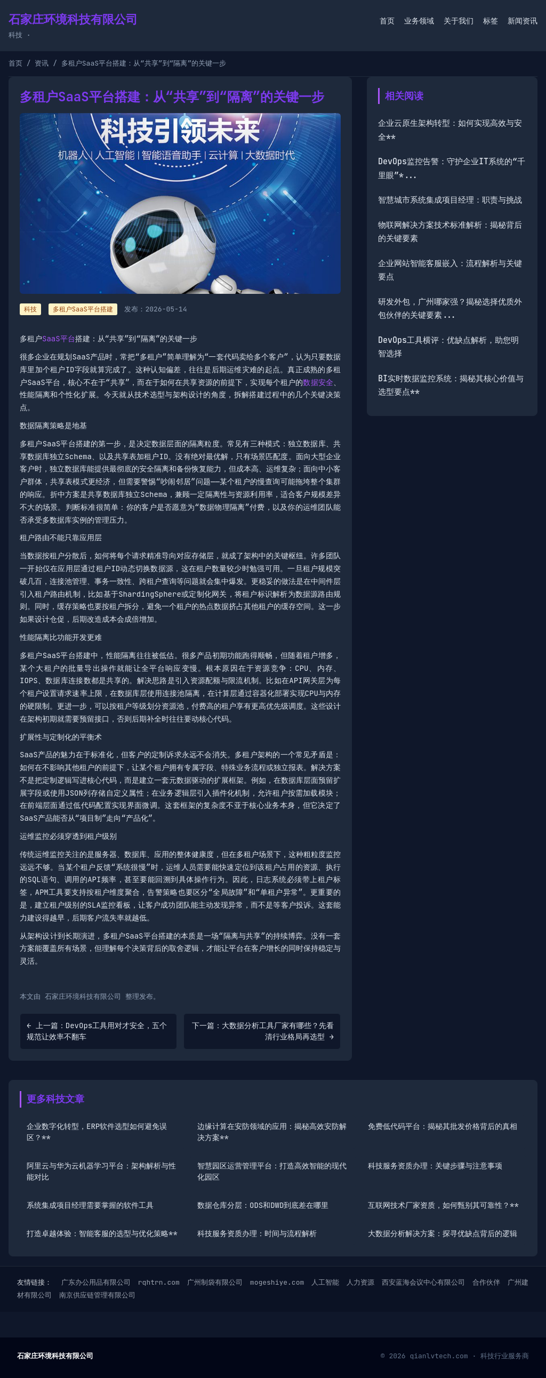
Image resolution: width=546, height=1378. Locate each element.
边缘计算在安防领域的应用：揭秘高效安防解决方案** (272, 1131)
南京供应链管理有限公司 (97, 1295)
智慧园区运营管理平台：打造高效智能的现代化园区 (272, 1171)
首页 (387, 21)
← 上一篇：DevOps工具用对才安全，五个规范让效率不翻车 (97, 1031)
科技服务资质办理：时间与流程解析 (257, 1233)
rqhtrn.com (159, 1282)
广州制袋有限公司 (215, 1282)
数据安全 (318, 382)
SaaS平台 (58, 338)
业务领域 (419, 21)
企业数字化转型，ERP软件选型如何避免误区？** (97, 1131)
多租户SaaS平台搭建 (83, 309)
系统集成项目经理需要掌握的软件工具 (90, 1205)
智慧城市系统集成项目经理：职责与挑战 (450, 200)
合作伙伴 (486, 1282)
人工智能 (325, 1282)
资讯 (42, 63)
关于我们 (458, 21)
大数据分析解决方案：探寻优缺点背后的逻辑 (442, 1233)
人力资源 (360, 1282)
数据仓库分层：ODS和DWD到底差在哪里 (262, 1205)
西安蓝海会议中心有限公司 (423, 1282)
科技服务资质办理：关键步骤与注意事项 (435, 1166)
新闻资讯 (522, 21)
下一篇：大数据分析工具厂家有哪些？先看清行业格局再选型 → (263, 1031)
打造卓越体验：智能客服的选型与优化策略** (102, 1233)
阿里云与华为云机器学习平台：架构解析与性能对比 (101, 1171)
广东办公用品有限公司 (96, 1282)
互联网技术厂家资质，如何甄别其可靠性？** (443, 1205)
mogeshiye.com (277, 1282)
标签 (490, 21)
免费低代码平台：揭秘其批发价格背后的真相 (442, 1126)
